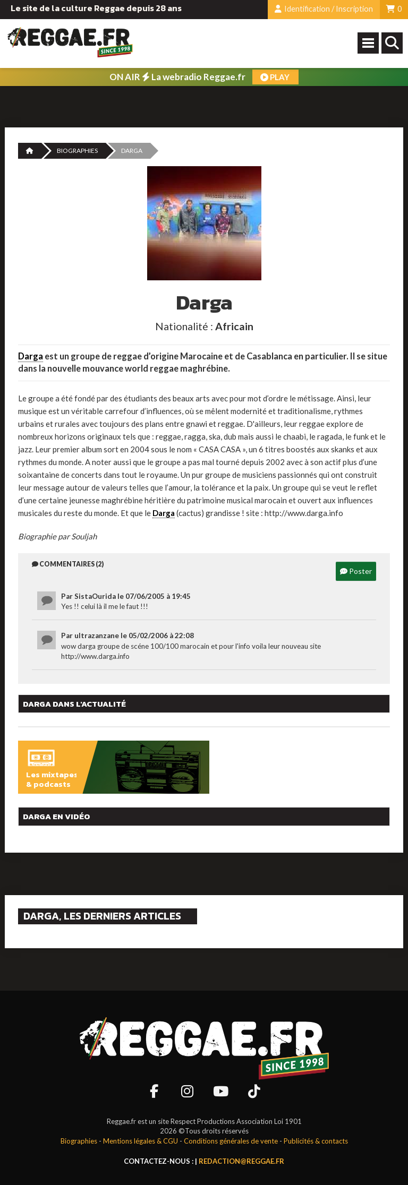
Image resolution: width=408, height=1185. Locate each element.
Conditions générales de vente (231, 1141)
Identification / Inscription (324, 8)
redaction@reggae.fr (241, 1161)
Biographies (77, 150)
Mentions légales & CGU (140, 1141)
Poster (356, 571)
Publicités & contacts (316, 1141)
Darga (30, 356)
